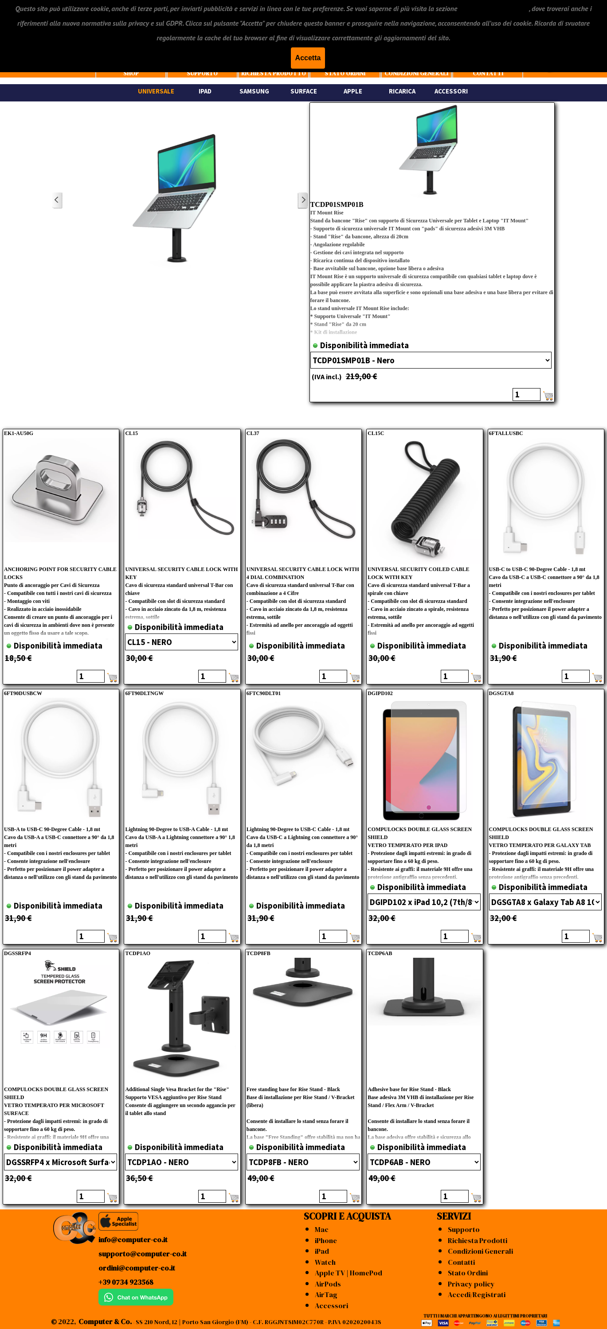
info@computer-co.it (133, 1239)
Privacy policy (471, 1284)
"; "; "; (545, 902)
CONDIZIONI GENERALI (416, 73)
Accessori (331, 1305)
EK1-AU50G (18, 433)
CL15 (131, 433)
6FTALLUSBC (506, 433)
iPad (322, 1251)
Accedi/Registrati (476, 1294)
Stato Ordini (468, 1273)
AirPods (328, 1284)
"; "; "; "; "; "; (424, 902)
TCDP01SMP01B (337, 204)
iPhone (326, 1240)
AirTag (326, 1294)
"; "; (431, 360)
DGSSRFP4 (17, 953)
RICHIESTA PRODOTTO (273, 73)
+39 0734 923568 (125, 1282)
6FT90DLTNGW (144, 693)
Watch (325, 1262)
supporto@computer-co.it (142, 1254)
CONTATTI (488, 73)
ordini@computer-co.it (136, 1268)
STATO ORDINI (345, 73)
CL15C (376, 433)
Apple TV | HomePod (348, 1273)
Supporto (464, 1229)
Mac (322, 1229)
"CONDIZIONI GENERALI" (493, 8)
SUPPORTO (202, 73)
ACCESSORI (451, 91)
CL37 (253, 433)
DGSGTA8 (501, 693)
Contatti (461, 1262)
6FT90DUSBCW (23, 693)
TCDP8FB (258, 953)
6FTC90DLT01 (264, 693)
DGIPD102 (380, 693)
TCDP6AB (380, 953)
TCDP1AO (137, 953)
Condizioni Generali (480, 1251)
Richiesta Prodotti (477, 1240)
